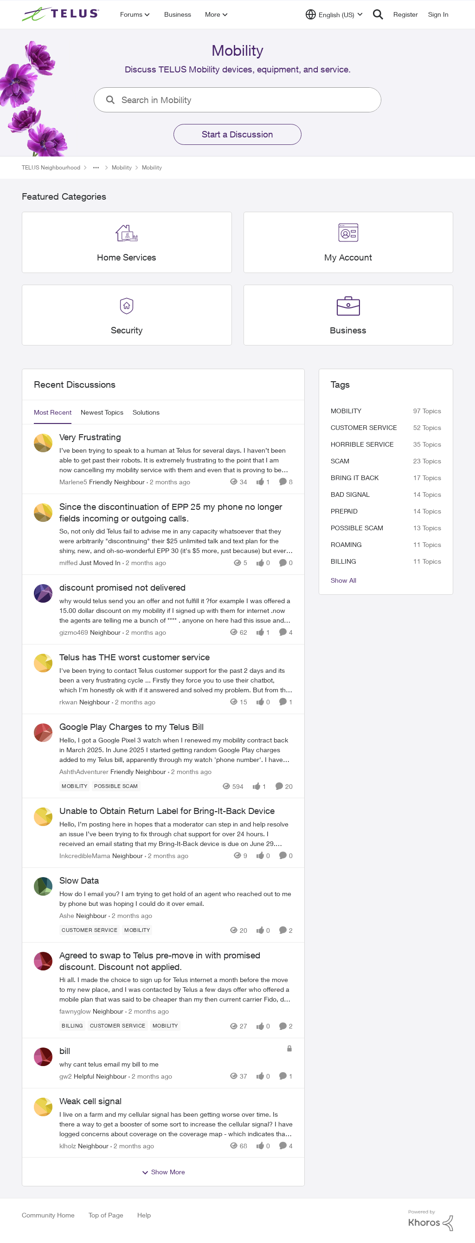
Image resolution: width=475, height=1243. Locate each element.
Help (144, 1215)
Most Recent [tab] (52, 412)
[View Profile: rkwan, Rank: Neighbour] (43, 663)
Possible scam (357, 528)
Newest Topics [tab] (102, 412)
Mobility (346, 411)
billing (343, 561)
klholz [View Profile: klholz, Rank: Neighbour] (67, 1145)
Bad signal (350, 494)
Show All (343, 580)
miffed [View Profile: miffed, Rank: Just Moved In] (68, 562)
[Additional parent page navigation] (96, 167)
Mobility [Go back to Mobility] (122, 167)
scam (340, 461)
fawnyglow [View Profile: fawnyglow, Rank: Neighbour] (75, 1011)
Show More (163, 1172)
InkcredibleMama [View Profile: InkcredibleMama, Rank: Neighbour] (84, 855)
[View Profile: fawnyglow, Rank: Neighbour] (43, 961)
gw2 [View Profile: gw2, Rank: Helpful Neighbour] (65, 1076)
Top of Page (106, 1215)
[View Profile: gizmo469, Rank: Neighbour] (43, 593)
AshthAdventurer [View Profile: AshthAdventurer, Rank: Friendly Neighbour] (84, 771)
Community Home (48, 1215)
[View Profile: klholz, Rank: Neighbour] (43, 1107)
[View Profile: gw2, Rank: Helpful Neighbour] (43, 1057)
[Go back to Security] (127, 330)
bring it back (355, 478)
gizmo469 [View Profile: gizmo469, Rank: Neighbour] (73, 632)
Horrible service (362, 444)
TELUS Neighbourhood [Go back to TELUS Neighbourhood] (51, 167)
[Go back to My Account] (348, 257)
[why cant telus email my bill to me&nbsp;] (170, 1064)
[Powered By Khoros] (431, 1220)
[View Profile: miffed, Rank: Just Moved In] (43, 512)
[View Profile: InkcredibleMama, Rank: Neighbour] (43, 816)
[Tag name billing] (72, 1026)
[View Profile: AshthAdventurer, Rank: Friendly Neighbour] (43, 732)
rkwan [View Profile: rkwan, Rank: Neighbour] (68, 702)
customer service (364, 427)
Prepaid (344, 511)
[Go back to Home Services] (126, 257)
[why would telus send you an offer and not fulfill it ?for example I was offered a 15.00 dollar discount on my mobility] (176, 610)
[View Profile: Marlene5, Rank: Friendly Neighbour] (43, 443)
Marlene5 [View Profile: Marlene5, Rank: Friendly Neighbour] (73, 482)
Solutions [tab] (146, 412)
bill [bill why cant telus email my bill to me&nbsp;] (64, 1051)
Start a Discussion (237, 134)
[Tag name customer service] (89, 930)
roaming (346, 544)
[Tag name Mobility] (74, 786)
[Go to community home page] (62, 14)
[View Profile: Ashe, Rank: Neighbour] (43, 886)
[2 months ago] (168, 482)
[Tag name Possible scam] (116, 786)
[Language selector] (334, 14)
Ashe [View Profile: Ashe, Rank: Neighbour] (66, 915)
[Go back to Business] (348, 330)
